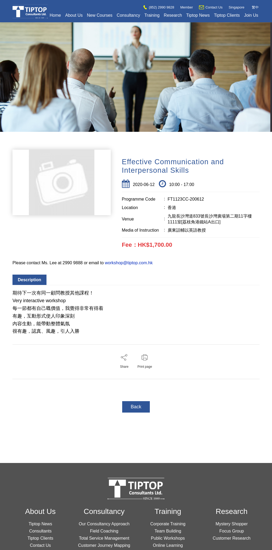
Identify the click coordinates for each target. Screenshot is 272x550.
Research (173, 15)
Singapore (236, 7)
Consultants (40, 531)
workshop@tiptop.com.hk (129, 263)
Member (186, 7)
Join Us (251, 15)
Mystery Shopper (232, 524)
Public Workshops (168, 538)
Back (136, 406)
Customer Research (231, 538)
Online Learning (168, 545)
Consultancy (128, 15)
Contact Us (210, 7)
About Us (74, 15)
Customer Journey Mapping (104, 545)
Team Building (168, 531)
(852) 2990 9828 (158, 7)
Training (151, 15)
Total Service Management (104, 538)
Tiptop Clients (227, 15)
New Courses (99, 15)
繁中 (255, 7)
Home (55, 15)
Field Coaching (104, 531)
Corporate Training (168, 524)
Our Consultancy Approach (104, 524)
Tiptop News (198, 15)
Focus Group (231, 531)
